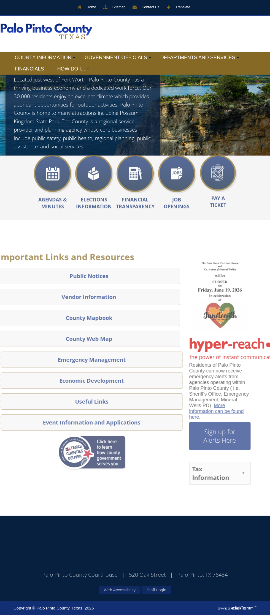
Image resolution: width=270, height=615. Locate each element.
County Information (45, 57)
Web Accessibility (120, 589)
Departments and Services (199, 57)
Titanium (242, 608)
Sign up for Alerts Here (210, 436)
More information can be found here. (206, 411)
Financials (29, 69)
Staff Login (156, 589)
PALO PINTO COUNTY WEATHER (129, 555)
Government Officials (118, 57)
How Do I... (73, 69)
